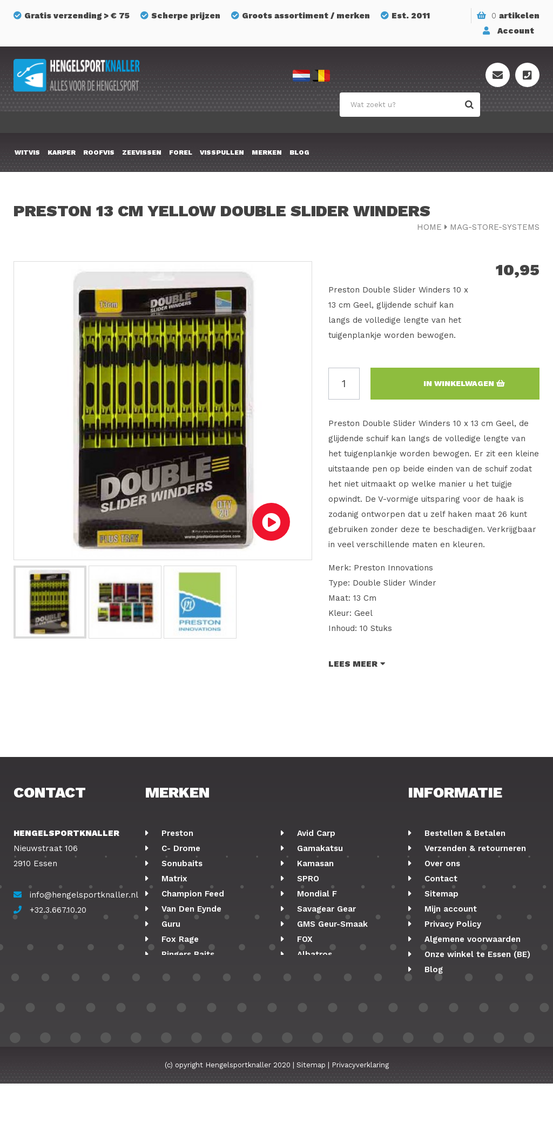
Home (429, 227)
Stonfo (174, 984)
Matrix (173, 878)
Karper (62, 152)
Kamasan (314, 863)
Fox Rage (179, 939)
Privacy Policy (451, 924)
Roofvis (98, 152)
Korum (173, 1000)
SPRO (306, 878)
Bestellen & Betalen (463, 833)
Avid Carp (314, 833)
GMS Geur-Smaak (331, 924)
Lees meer (356, 664)
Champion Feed (191, 894)
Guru (169, 924)
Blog (299, 152)
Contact (439, 878)
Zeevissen (141, 152)
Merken (267, 152)
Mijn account (449, 909)
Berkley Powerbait (333, 984)
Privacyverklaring (360, 1117)
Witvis (27, 152)
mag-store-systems (494, 227)
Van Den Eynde (190, 909)
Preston (176, 833)
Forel (180, 152)
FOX (303, 939)
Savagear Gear (325, 909)
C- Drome (179, 848)
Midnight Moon (326, 969)
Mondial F (315, 894)
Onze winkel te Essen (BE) (476, 954)
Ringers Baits (186, 954)
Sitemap (440, 894)
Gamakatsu (318, 848)
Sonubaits (181, 863)
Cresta (173, 969)
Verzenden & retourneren (474, 848)
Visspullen (222, 152)
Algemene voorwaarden (471, 939)
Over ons (441, 863)
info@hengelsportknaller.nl (84, 895)
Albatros (313, 954)
